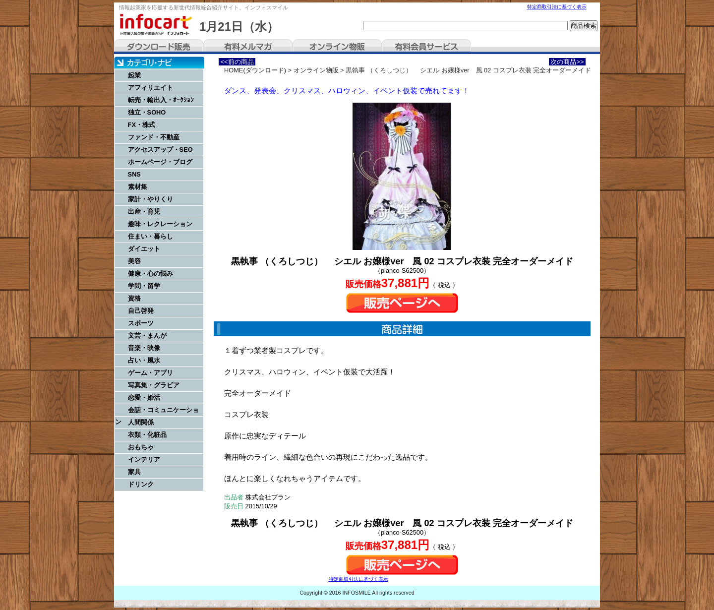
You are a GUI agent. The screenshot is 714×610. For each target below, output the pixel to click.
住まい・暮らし (150, 236)
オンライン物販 (337, 46)
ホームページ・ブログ (160, 162)
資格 (134, 298)
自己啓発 (141, 310)
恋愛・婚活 (144, 397)
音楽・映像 (144, 348)
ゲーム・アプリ (150, 372)
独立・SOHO (147, 112)
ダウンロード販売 (158, 46)
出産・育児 (144, 211)
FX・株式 (141, 124)
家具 (134, 472)
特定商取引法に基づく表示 (557, 6)
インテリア (144, 459)
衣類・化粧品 (147, 434)
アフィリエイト (150, 87)
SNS (134, 174)
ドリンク (141, 484)
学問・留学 (144, 286)
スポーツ (141, 323)
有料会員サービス (426, 46)
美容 (134, 261)
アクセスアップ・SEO (160, 149)
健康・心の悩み (150, 273)
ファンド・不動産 (153, 137)
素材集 (137, 186)
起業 (134, 75)
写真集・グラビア (153, 385)
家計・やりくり (150, 199)
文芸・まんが (147, 335)
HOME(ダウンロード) (255, 70)
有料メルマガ (248, 46)
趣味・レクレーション (160, 224)
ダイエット (144, 248)
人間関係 (141, 422)
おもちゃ (141, 447)
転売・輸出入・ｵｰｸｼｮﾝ (161, 100)
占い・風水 (144, 360)
